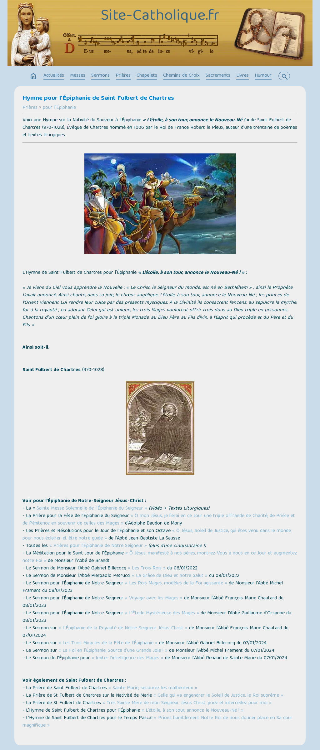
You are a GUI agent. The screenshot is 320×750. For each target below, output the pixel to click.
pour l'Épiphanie (59, 108)
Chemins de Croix (181, 75)
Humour (263, 75)
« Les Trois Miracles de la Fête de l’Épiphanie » (108, 643)
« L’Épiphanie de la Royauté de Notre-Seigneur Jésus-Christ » (123, 628)
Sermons (100, 75)
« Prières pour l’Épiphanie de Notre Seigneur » (98, 546)
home (33, 76)
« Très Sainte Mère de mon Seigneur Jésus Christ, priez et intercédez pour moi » (187, 703)
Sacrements (218, 75)
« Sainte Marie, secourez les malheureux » (152, 688)
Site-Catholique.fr (160, 16)
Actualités (53, 75)
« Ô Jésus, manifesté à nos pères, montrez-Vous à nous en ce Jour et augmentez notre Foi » (159, 557)
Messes (77, 75)
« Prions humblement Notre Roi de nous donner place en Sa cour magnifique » (157, 722)
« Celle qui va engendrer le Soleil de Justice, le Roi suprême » (218, 695)
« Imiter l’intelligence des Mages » (127, 658)
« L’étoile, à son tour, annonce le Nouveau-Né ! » (192, 710)
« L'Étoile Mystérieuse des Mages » (162, 613)
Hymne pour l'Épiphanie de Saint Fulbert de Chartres (98, 98)
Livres (242, 75)
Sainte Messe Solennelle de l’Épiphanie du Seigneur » (91, 508)
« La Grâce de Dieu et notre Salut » (170, 576)
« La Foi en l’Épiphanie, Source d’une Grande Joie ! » (113, 650)
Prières (123, 75)
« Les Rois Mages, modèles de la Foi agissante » (176, 583)
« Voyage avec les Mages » (153, 598)
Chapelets (147, 75)
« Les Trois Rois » (147, 568)
